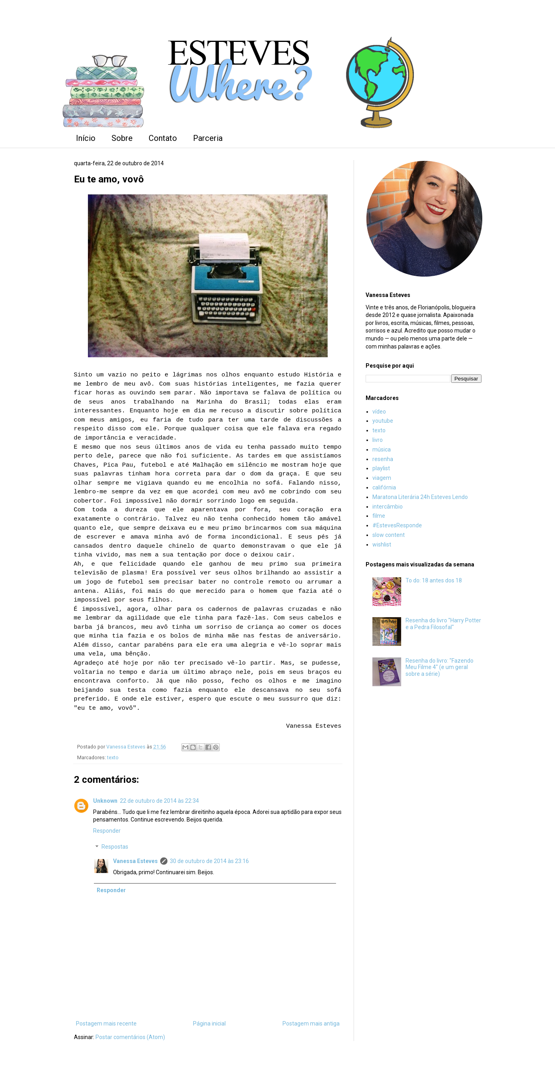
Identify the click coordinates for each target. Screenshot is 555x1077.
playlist (381, 468)
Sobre (122, 138)
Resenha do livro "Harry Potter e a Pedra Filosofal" (443, 623)
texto (113, 757)
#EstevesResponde (397, 525)
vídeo (379, 411)
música (381, 449)
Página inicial (209, 1023)
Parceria (208, 138)
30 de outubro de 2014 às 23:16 (209, 861)
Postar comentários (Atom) (130, 1037)
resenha (382, 459)
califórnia (384, 487)
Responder (107, 831)
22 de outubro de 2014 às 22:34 (159, 801)
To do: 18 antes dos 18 (434, 580)
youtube (382, 421)
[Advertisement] (423, 825)
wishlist (381, 544)
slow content (388, 535)
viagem (381, 478)
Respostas (114, 847)
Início (85, 138)
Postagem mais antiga (311, 1023)
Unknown (105, 801)
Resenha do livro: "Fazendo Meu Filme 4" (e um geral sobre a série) (439, 667)
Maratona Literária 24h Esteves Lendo (420, 497)
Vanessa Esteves (135, 861)
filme (378, 516)
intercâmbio (387, 506)
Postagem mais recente (106, 1023)
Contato (163, 138)
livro (377, 440)
